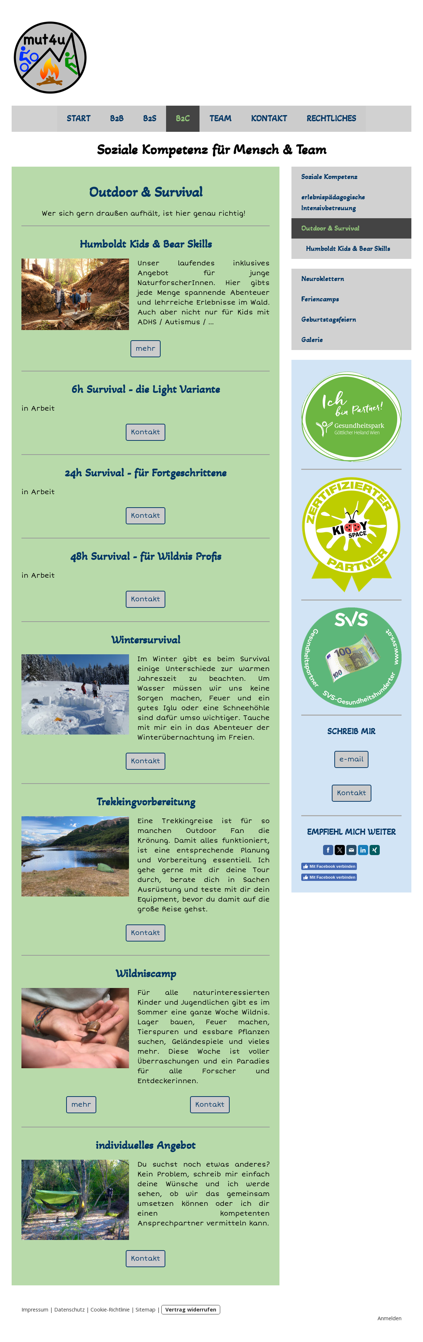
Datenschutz (69, 1309)
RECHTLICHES (331, 118)
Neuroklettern (322, 278)
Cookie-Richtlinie (110, 1309)
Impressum (34, 1309)
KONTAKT (269, 118)
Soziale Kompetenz (329, 176)
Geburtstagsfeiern (328, 319)
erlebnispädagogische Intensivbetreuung (333, 202)
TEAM (220, 118)
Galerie (312, 340)
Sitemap (146, 1309)
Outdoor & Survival (330, 228)
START (78, 118)
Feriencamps (320, 299)
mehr (146, 349)
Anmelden (390, 1318)
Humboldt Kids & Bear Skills (348, 248)
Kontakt (145, 432)
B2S (149, 118)
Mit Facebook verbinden (329, 866)
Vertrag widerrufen (190, 1309)
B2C (183, 118)
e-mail (351, 759)
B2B (117, 118)
